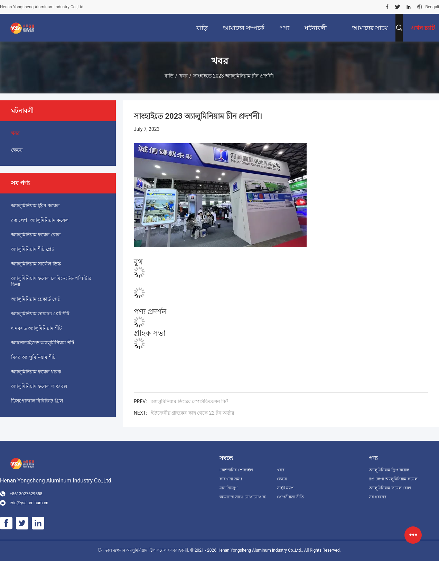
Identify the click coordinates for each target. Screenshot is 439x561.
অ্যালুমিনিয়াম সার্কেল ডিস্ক (36, 263)
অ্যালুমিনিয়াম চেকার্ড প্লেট (35, 299)
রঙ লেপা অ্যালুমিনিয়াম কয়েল (39, 220)
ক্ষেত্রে (16, 150)
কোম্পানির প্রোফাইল (236, 470)
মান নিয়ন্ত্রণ (228, 488)
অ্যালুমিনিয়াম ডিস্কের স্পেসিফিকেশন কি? (189, 401)
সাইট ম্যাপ (285, 488)
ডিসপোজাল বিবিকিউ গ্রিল (37, 401)
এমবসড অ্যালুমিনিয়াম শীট (36, 328)
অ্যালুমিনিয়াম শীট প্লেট (32, 249)
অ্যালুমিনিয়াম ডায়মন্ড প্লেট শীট (40, 313)
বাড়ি (169, 76)
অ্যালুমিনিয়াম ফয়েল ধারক (36, 371)
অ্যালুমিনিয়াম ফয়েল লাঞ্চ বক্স (39, 386)
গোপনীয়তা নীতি (290, 497)
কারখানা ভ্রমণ (230, 479)
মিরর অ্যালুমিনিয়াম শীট (33, 357)
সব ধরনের (377, 497)
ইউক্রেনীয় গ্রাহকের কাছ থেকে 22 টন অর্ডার (192, 413)
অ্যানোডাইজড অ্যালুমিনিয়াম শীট (42, 342)
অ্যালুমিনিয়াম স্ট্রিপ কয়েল (35, 205)
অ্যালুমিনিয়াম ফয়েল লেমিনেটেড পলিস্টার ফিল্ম (51, 281)
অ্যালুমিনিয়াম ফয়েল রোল (35, 234)
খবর (183, 76)
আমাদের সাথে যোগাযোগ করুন (242, 497)
